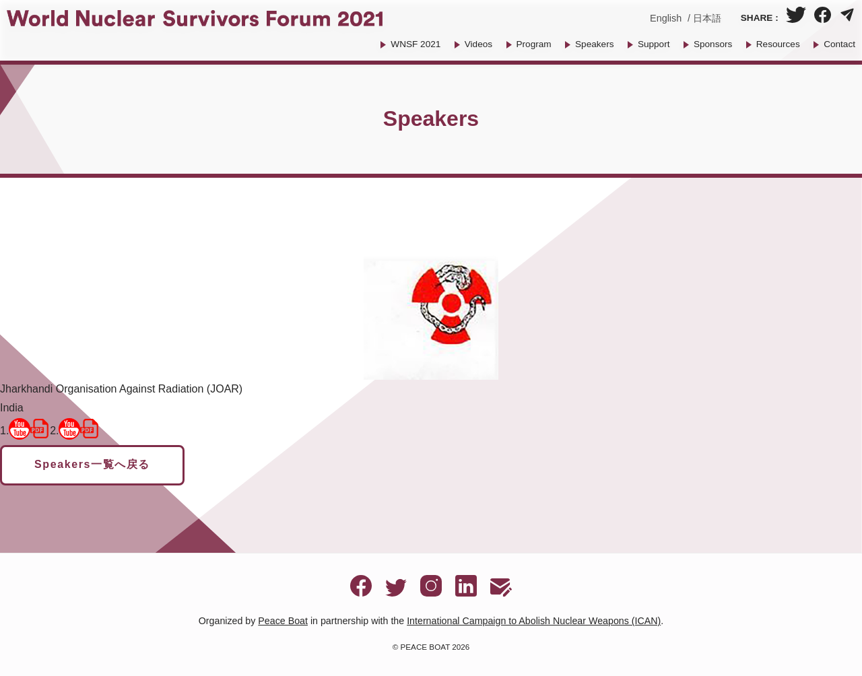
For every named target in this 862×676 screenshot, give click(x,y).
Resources (778, 44)
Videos (478, 44)
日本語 (707, 18)
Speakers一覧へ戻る (92, 464)
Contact (839, 44)
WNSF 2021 (415, 44)
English (666, 18)
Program (534, 44)
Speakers (594, 44)
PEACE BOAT (426, 646)
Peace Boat (283, 620)
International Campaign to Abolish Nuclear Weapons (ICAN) (534, 620)
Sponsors (713, 44)
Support (654, 44)
